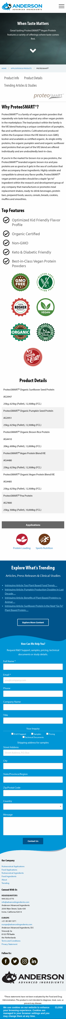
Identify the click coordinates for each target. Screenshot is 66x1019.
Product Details (33, 77)
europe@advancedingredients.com (17, 924)
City (5, 760)
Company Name (12, 701)
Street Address (11, 747)
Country (7, 801)
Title (5, 715)
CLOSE (59, 1007)
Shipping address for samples (33, 742)
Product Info (11, 77)
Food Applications (9, 869)
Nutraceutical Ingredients (13, 873)
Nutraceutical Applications (13, 866)
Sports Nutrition (44, 541)
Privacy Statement (9, 944)
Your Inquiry (33, 728)
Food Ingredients (9, 876)
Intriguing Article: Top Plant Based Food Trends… (31, 585)
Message (8, 814)
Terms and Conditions (11, 940)
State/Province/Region (15, 774)
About (4, 879)
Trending (5, 883)
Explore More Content (33, 622)
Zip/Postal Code (11, 787)
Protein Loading (22, 541)
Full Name (9, 661)
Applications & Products (21, 68)
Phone (6, 688)
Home (4, 68)
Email (7, 674)
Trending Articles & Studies (20, 85)
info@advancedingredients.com (15, 902)
